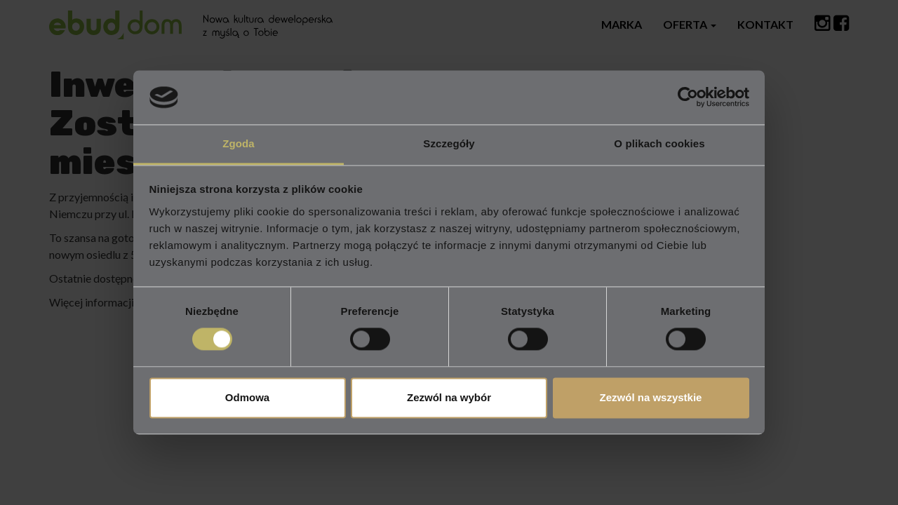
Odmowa (247, 397)
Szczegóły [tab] (448, 143)
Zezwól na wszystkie (651, 397)
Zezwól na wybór (449, 397)
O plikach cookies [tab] (659, 143)
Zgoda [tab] (238, 143)
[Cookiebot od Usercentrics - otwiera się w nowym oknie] (687, 97)
